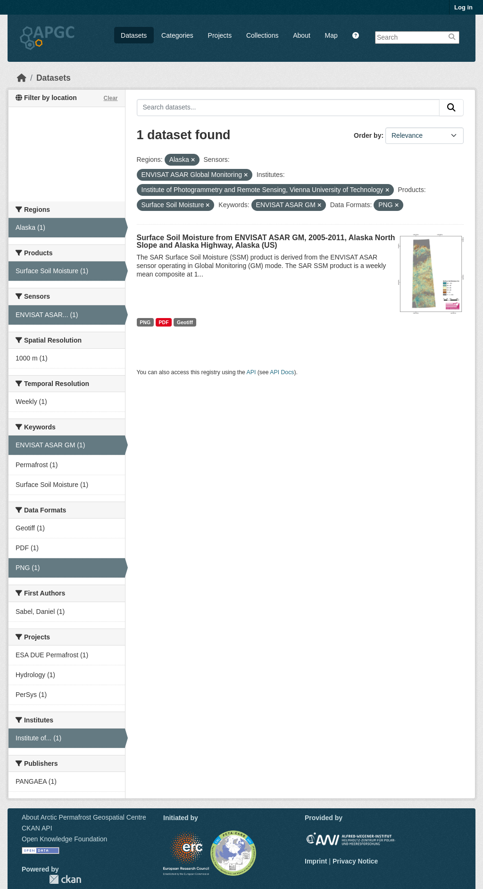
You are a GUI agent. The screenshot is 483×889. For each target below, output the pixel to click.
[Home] (21, 78)
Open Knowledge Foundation (64, 839)
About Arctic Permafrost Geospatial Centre (84, 817)
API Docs (282, 372)
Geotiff (185, 322)
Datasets (134, 35)
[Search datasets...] (288, 107)
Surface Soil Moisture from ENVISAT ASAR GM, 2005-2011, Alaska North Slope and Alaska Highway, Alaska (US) (266, 241)
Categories (177, 35)
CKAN (65, 879)
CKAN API (37, 828)
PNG (145, 322)
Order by (367, 135)
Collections (262, 35)
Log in (463, 7)
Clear (110, 98)
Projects (220, 35)
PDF (164, 322)
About (301, 35)
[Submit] (451, 107)
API (251, 372)
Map (331, 35)
